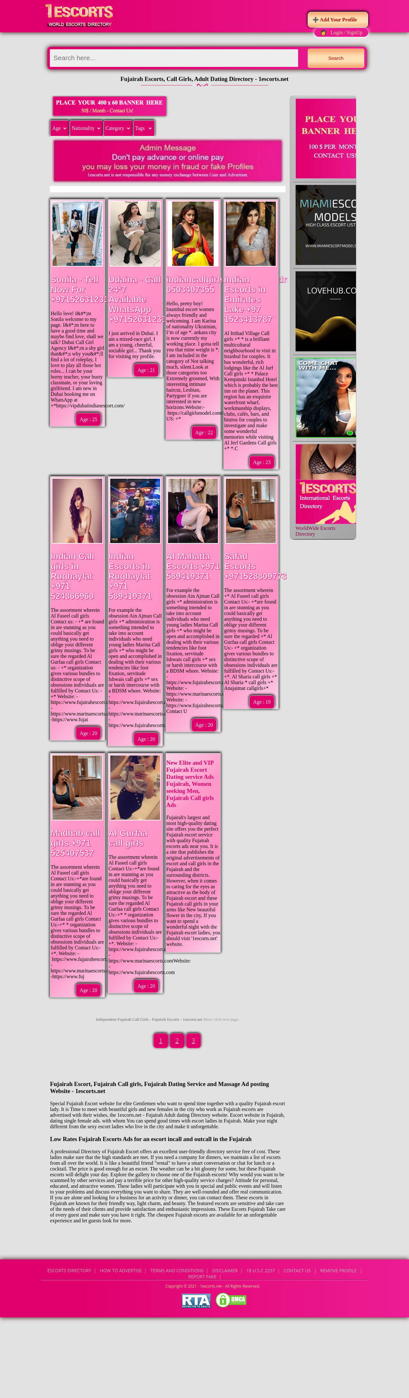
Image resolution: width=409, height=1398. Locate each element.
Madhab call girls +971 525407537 (75, 843)
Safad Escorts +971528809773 (255, 566)
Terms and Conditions (177, 1270)
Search (335, 58)
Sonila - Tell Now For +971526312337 (81, 289)
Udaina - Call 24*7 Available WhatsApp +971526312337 (139, 299)
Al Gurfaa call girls (127, 838)
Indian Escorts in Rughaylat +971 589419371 (129, 576)
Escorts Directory (69, 1270)
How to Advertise (121, 1270)
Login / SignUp (346, 32)
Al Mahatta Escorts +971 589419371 (193, 566)
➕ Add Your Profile (335, 19)
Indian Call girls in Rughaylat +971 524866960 (72, 576)
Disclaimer (225, 1270)
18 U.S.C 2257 (260, 1270)
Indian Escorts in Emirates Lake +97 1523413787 (248, 299)
